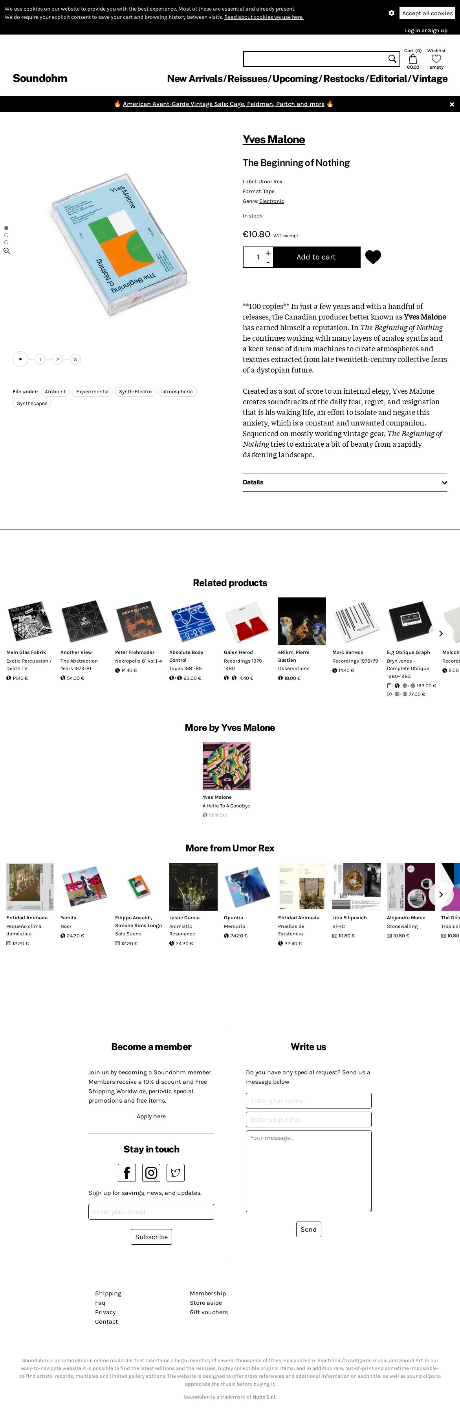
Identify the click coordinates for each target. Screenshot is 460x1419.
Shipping (108, 1293)
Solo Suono (128, 934)
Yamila (68, 917)
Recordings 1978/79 (355, 661)
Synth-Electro (135, 391)
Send (309, 1229)
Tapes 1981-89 (185, 668)
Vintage (429, 78)
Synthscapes (32, 403)
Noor (65, 926)
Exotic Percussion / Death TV (29, 665)
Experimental (92, 391)
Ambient (55, 391)
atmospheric (177, 391)
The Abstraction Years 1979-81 (79, 665)
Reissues (247, 78)
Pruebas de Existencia (291, 930)
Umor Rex (270, 181)
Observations (294, 668)
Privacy (105, 1312)
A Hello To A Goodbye (226, 806)
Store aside (206, 1302)
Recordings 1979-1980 (244, 665)
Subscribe (151, 1237)
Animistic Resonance (182, 930)
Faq (100, 1302)
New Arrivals (194, 78)
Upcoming (295, 78)
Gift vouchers (209, 1312)
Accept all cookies (427, 13)
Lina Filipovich (349, 917)
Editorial (388, 78)
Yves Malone (274, 139)
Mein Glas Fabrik (26, 652)
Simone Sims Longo (138, 925)
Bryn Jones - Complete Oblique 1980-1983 (408, 668)
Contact (106, 1321)
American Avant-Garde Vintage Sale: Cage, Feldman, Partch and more (223, 104)
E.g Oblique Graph (408, 652)
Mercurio (234, 926)
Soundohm (40, 77)
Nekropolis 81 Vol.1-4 (138, 661)
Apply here (151, 1116)
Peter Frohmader (134, 652)
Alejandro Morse (406, 917)
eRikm (285, 652)
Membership (208, 1293)
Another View (76, 652)
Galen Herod (238, 652)
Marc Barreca (347, 652)
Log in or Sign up (426, 30)
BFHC (338, 926)
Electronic (271, 201)
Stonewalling (402, 926)
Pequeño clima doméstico (23, 930)
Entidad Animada (27, 917)
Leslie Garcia (184, 917)
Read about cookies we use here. (264, 17)
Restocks (344, 78)
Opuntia (233, 917)
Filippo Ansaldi (133, 917)
